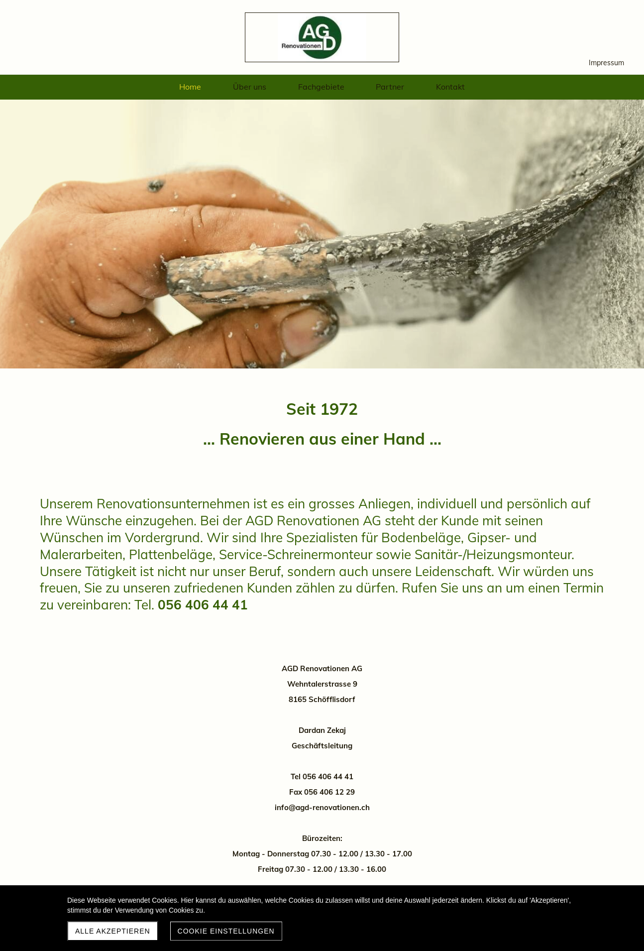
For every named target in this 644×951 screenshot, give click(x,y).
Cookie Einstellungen (226, 931)
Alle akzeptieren (112, 931)
